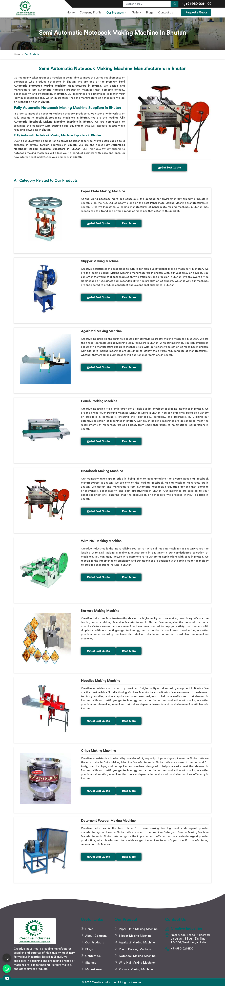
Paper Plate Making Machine (103, 191)
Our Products (116, 12)
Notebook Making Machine (102, 471)
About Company (96, 937)
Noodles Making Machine (100, 682)
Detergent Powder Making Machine (108, 822)
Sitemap (90, 964)
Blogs (149, 12)
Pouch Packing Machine (99, 401)
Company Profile (90, 12)
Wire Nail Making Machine (101, 542)
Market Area (94, 971)
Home (71, 12)
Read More (129, 223)
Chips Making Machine (98, 752)
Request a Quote (196, 12)
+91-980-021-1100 (196, 4)
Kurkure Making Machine (100, 612)
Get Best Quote (98, 223)
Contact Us (165, 12)
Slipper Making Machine (99, 261)
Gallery (136, 12)
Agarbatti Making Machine (101, 331)
